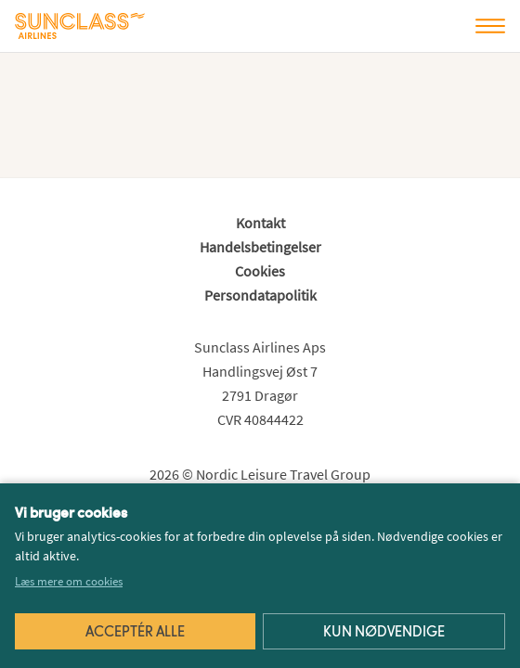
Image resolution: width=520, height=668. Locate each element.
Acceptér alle (135, 632)
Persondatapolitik (260, 295)
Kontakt (260, 222)
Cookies (260, 270)
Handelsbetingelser (260, 246)
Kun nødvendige (384, 632)
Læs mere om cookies (69, 581)
